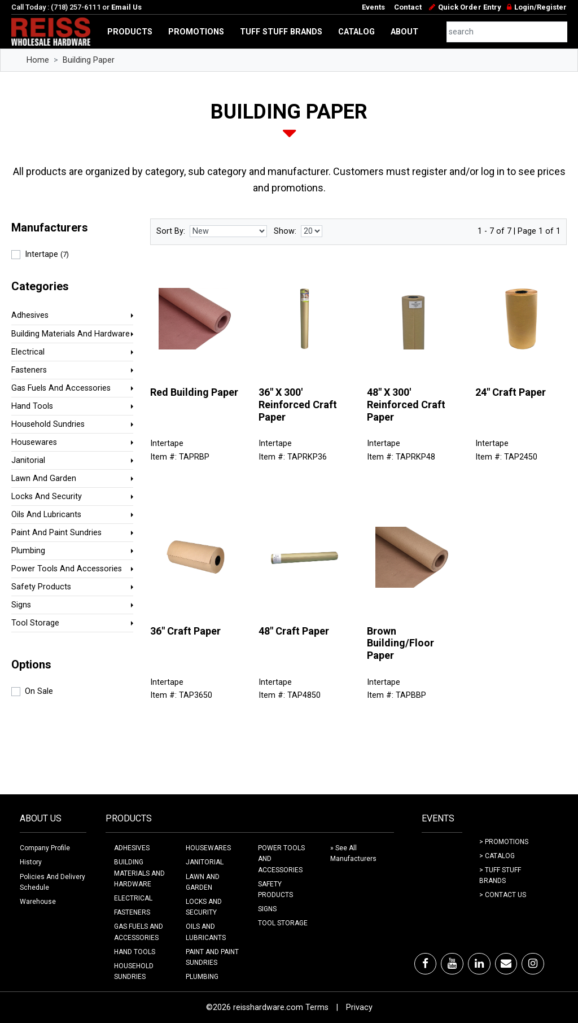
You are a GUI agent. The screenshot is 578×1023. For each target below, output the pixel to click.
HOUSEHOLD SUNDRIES (134, 971)
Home (38, 60)
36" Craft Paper (185, 631)
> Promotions (503, 842)
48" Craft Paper (294, 631)
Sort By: (170, 231)
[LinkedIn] (479, 963)
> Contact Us (502, 895)
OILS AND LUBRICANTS (206, 932)
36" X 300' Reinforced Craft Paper (298, 404)
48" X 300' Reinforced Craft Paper (406, 404)
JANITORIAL (205, 862)
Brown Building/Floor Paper (400, 643)
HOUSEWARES (208, 848)
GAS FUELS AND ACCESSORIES (138, 932)
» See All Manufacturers (353, 853)
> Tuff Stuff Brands (500, 875)
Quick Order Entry (469, 7)
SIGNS (267, 909)
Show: (285, 231)
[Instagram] (533, 963)
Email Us (126, 7)
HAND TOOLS (134, 952)
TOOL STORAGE (283, 923)
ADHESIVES (132, 848)
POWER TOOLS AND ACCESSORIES (281, 858)
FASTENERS (132, 912)
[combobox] (507, 31)
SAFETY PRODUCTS (275, 889)
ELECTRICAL (133, 898)
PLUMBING (202, 977)
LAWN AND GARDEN (203, 882)
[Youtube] (452, 963)
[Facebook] (425, 963)
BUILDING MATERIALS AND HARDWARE (139, 873)
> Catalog (497, 856)
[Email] (506, 963)
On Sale (39, 691)
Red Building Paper (194, 392)
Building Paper (89, 60)
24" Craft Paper (510, 392)
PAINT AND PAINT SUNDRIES (212, 957)
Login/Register (540, 7)
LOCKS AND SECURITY (204, 907)
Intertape (47, 254)
